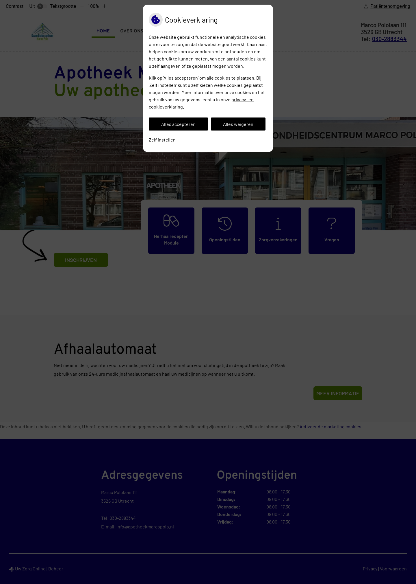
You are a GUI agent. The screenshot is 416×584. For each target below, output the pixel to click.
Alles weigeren (238, 124)
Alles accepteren (178, 124)
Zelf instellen (162, 139)
